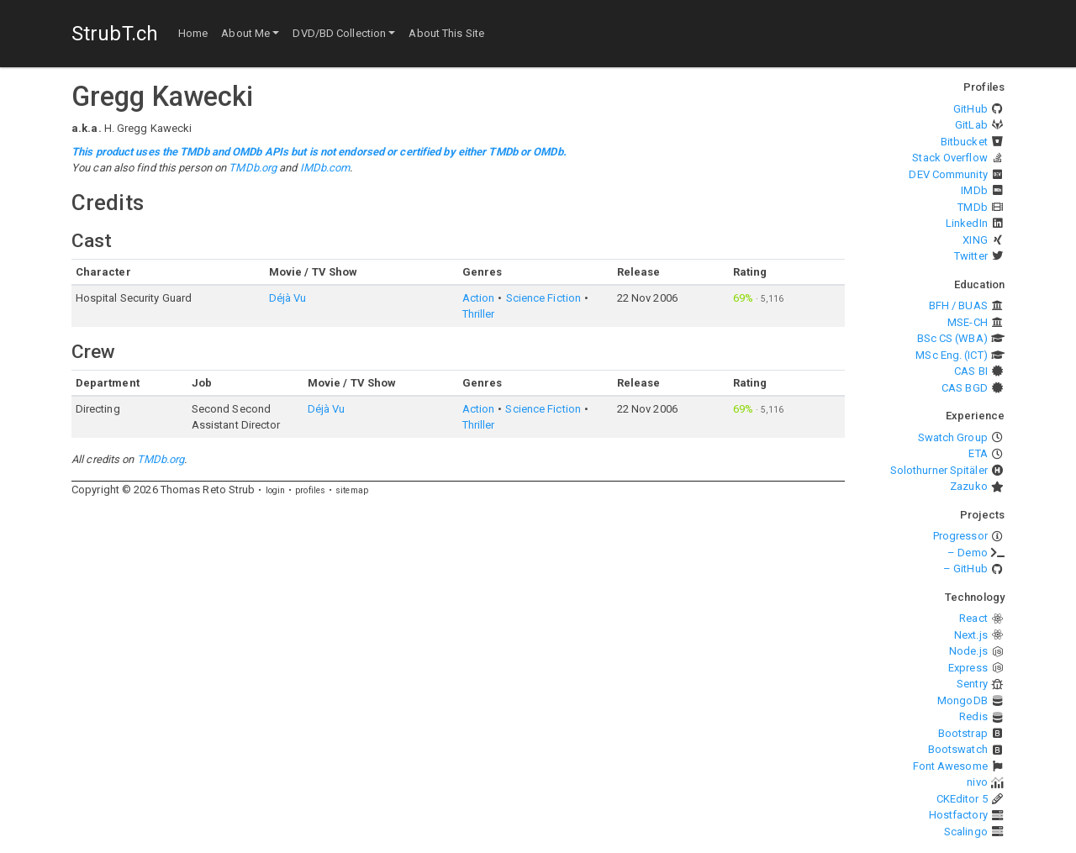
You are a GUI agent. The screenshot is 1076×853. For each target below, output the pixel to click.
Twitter (971, 256)
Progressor (960, 535)
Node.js (968, 651)
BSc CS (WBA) (952, 338)
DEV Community (948, 174)
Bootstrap (963, 733)
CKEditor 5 (962, 798)
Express (968, 667)
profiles (310, 490)
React (973, 618)
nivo (977, 782)
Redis (973, 716)
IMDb (974, 190)
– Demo (967, 552)
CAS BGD (965, 388)
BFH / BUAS (958, 305)
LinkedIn (967, 223)
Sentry (972, 683)
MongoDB (962, 700)
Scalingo (966, 831)
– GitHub (965, 568)
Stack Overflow (949, 157)
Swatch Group (953, 437)
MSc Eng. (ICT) (951, 355)
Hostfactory (958, 814)
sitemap (351, 490)
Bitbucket (964, 141)
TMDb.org (253, 167)
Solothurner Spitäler (939, 470)
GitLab (971, 124)
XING (975, 240)
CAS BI (971, 371)
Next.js (971, 635)
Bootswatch (958, 749)
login (276, 490)
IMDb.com (325, 167)
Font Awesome (950, 766)
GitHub (970, 109)
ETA (977, 453)
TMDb (972, 207)
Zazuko (969, 486)
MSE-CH (967, 322)
